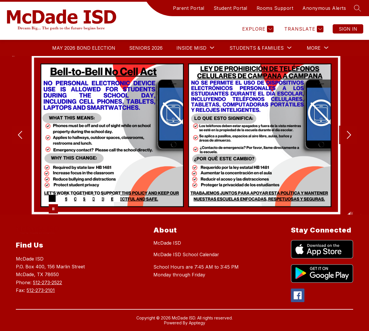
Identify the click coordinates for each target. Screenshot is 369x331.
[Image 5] (89, 198)
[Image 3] (70, 198)
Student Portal (230, 8)
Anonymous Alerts (324, 8)
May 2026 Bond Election (83, 48)
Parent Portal (188, 8)
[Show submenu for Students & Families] (256, 47)
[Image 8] (116, 198)
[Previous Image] (21, 135)
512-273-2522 (47, 282)
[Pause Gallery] (53, 208)
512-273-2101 (41, 290)
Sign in (348, 29)
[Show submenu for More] (314, 47)
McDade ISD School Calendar (186, 254)
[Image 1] (52, 198)
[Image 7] (107, 198)
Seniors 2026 (146, 48)
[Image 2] (61, 198)
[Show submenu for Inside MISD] (191, 47)
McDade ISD (167, 243)
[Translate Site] (303, 29)
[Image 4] (79, 198)
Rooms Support (275, 8)
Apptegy (197, 322)
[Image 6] (98, 198)
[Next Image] (348, 135)
